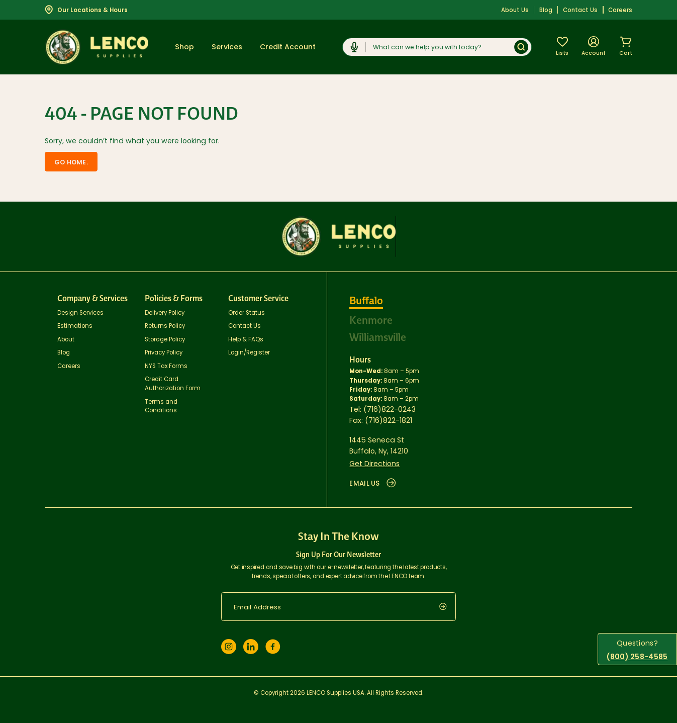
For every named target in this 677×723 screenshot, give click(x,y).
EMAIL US (372, 483)
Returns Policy (165, 326)
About (65, 339)
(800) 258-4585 (637, 657)
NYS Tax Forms (166, 366)
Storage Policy (165, 339)
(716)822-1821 (388, 420)
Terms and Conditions (161, 405)
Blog (545, 10)
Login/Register (249, 352)
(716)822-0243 (389, 409)
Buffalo (366, 300)
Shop (184, 47)
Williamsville (377, 337)
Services (227, 47)
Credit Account (288, 47)
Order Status (246, 313)
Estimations (74, 326)
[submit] (447, 606)
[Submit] (521, 47)
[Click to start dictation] (354, 47)
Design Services (80, 313)
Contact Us (580, 10)
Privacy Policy (163, 352)
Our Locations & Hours (86, 10)
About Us (515, 10)
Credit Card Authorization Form (173, 383)
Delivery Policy (164, 313)
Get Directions (374, 464)
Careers (620, 10)
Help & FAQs (245, 339)
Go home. (71, 162)
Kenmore (371, 320)
